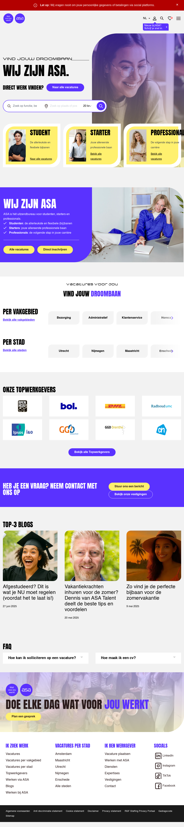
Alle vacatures (19, 249)
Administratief (97, 317)
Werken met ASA (117, 760)
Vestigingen (113, 779)
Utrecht (64, 351)
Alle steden (63, 786)
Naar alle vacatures (41, 159)
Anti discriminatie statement (47, 811)
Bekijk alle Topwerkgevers (92, 452)
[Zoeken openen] (162, 18)
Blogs (10, 786)
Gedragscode (165, 811)
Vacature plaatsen (117, 754)
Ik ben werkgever (120, 745)
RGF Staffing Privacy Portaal (140, 811)
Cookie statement (75, 811)
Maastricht (132, 351)
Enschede (62, 779)
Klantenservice (132, 317)
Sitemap (10, 816)
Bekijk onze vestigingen (131, 494)
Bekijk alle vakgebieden (19, 320)
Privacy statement (111, 811)
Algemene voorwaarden (18, 811)
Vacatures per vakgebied (23, 760)
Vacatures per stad (19, 767)
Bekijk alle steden (15, 350)
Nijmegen (97, 351)
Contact (110, 786)
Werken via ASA (17, 779)
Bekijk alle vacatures (96, 156)
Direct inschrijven (55, 249)
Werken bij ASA (17, 792)
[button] (45, 658)
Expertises (112, 773)
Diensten (111, 767)
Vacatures (13, 754)
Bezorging (64, 317)
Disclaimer (93, 811)
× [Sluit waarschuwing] (177, 4)
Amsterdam (63, 754)
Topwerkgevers (16, 773)
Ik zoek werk (17, 745)
